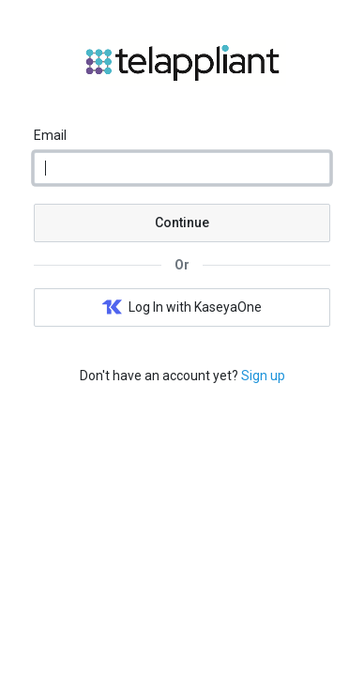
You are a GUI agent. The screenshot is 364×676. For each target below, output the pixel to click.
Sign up (263, 375)
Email (50, 135)
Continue (182, 222)
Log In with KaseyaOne (182, 307)
